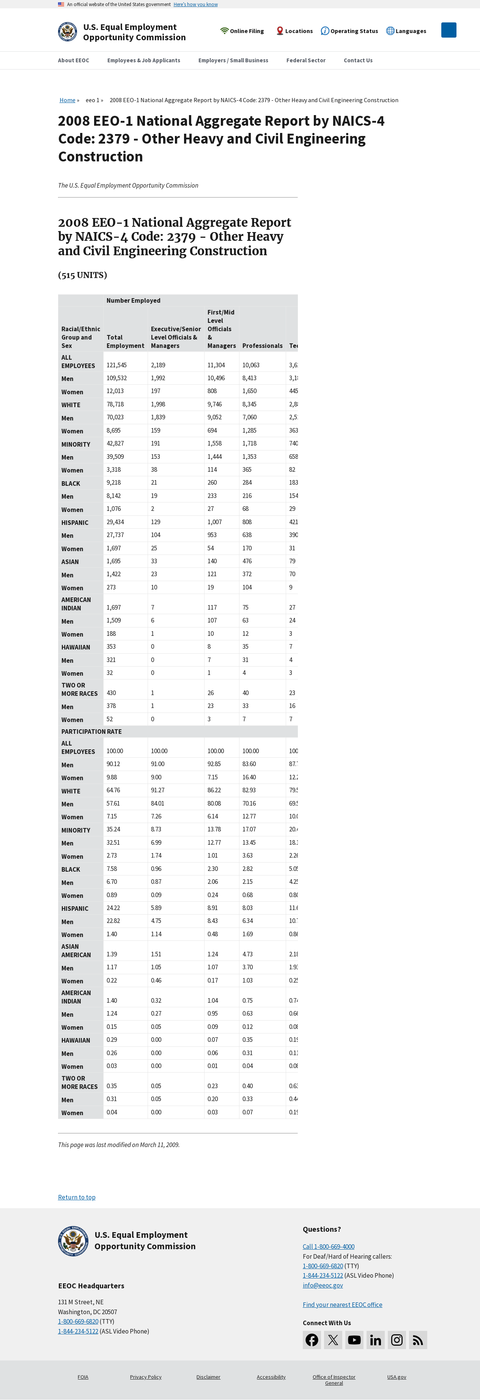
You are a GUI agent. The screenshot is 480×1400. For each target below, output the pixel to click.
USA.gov (396, 1376)
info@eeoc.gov (323, 1285)
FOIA (83, 1376)
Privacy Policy (146, 1376)
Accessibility (271, 1376)
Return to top (77, 1197)
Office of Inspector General (334, 1379)
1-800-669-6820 (78, 1321)
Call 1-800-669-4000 (328, 1246)
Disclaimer (208, 1376)
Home (68, 100)
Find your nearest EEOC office (342, 1304)
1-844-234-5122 (78, 1331)
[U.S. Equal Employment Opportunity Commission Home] (131, 32)
